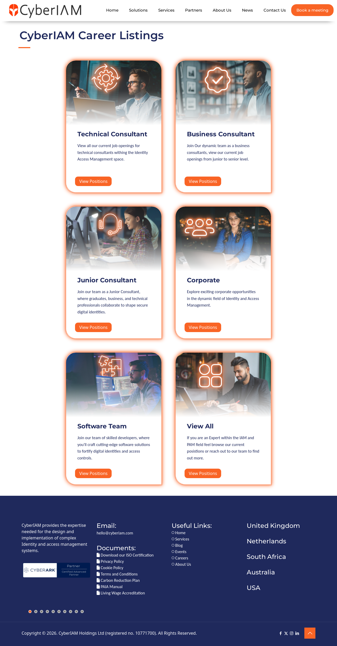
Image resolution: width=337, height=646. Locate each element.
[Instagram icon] (292, 633)
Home (179, 532)
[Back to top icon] (309, 633)
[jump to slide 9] (76, 611)
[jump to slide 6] (59, 611)
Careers (180, 557)
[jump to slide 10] (82, 611)
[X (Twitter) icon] (286, 633)
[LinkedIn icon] (297, 633)
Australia (261, 572)
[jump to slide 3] (41, 611)
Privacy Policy (110, 561)
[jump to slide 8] (70, 611)
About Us (181, 564)
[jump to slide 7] (64, 611)
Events (179, 551)
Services (180, 539)
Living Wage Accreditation (121, 592)
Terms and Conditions (117, 574)
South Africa (266, 556)
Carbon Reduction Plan (118, 580)
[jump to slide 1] (30, 611)
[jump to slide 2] (35, 611)
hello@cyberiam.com (115, 532)
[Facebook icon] (281, 633)
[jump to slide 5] (53, 611)
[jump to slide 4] (47, 611)
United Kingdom (273, 525)
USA (253, 588)
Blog (177, 545)
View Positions (93, 181)
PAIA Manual (109, 586)
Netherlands (266, 541)
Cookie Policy (110, 567)
